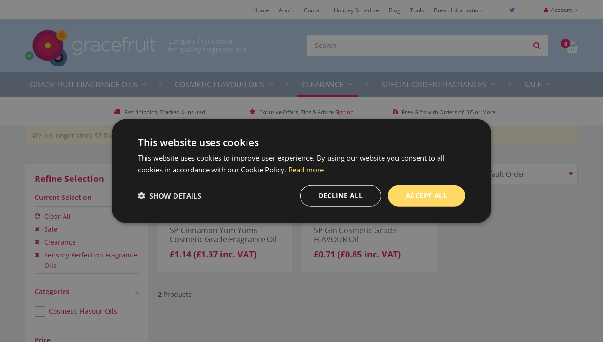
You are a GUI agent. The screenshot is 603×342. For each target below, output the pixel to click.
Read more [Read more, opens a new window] (306, 169)
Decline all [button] (341, 195)
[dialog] (301, 171)
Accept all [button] (426, 195)
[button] (169, 195)
